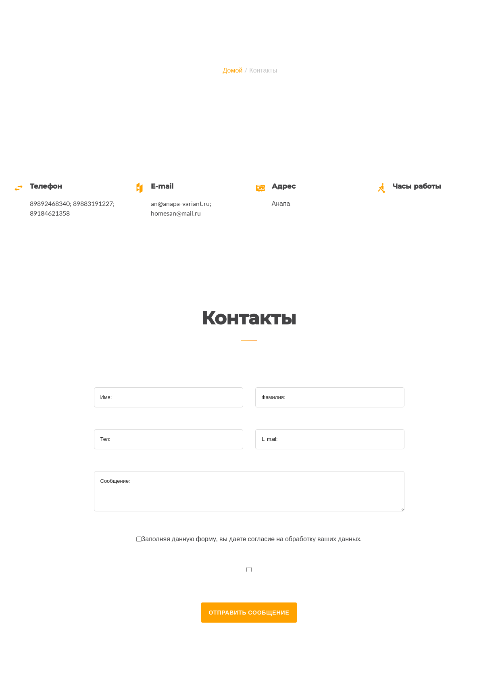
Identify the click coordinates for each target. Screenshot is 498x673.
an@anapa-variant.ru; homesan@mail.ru (181, 208)
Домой (233, 70)
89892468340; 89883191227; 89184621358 (72, 208)
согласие (262, 538)
